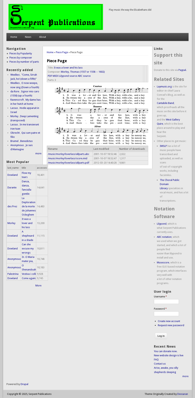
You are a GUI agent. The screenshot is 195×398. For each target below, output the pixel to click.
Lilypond (161, 223)
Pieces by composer (20, 57)
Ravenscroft (17, 99)
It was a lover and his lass (68, 67)
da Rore (14, 91)
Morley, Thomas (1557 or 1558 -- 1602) (83, 71)
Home (13, 36)
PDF (50, 75)
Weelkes (15, 74)
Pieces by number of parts (24, 61)
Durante (12, 187)
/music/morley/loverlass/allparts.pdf (68, 162)
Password (160, 308)
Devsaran (182, 393)
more (38, 153)
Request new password (171, 325)
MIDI (56, 75)
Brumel (14, 141)
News (28, 36)
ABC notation (164, 236)
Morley (14, 116)
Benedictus (26, 141)
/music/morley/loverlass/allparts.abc (68, 154)
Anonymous (17, 145)
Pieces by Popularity (20, 53)
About (42, 36)
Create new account (169, 321)
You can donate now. (165, 351)
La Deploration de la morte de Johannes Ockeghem (29, 206)
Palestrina (12, 273)
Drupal (24, 384)
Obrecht (15, 132)
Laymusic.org (164, 86)
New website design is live (168, 355)
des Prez (12, 206)
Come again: (29, 278)
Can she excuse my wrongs (28, 248)
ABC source (84, 75)
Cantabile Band (165, 103)
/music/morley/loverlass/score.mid (67, 158)
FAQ (156, 359)
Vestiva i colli (29, 273)
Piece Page (62, 52)
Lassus (14, 107)
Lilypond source (68, 75)
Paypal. (182, 69)
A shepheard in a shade (28, 235)
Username (160, 296)
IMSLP (163, 145)
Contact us (160, 363)
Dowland (12, 174)
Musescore (163, 262)
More (38, 285)
